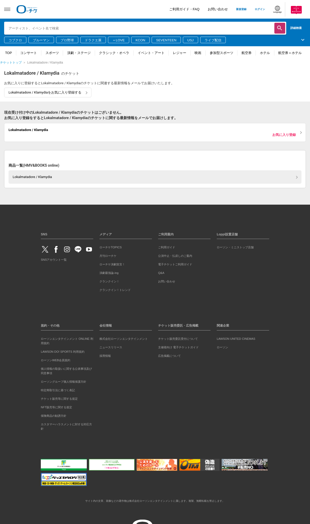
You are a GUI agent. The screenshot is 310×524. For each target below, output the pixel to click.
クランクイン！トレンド (115, 289)
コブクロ (15, 40)
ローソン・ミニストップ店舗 (235, 247)
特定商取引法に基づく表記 (58, 390)
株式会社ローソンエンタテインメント (123, 338)
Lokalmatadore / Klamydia (32, 177)
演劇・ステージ (79, 53)
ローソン (222, 347)
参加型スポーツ (221, 53)
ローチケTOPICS (110, 247)
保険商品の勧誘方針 (53, 415)
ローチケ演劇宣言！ (112, 264)
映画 (198, 53)
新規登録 (241, 9)
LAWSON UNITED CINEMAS (236, 338)
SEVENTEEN (166, 40)
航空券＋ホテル (290, 53)
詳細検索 (296, 27)
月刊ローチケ (108, 255)
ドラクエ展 (93, 40)
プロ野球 (67, 40)
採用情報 (105, 355)
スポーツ (52, 53)
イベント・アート (151, 53)
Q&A (161, 272)
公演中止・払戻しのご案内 (175, 255)
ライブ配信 (213, 40)
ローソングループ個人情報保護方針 (63, 381)
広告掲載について (169, 355)
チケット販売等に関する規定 (59, 398)
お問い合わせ (218, 9)
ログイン (260, 9)
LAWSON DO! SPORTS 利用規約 (62, 351)
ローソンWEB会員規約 (55, 360)
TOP (8, 53)
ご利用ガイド (166, 247)
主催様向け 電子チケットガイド (178, 347)
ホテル (265, 53)
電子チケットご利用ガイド (175, 264)
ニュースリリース (110, 347)
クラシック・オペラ (114, 53)
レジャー (179, 53)
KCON (140, 40)
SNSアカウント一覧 (54, 259)
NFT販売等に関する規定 (56, 407)
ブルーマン (41, 40)
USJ (190, 40)
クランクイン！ (109, 281)
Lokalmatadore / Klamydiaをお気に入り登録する (45, 92)
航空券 (247, 53)
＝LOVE (118, 40)
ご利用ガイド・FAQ (184, 9)
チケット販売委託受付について (178, 338)
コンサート (28, 53)
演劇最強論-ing (109, 272)
